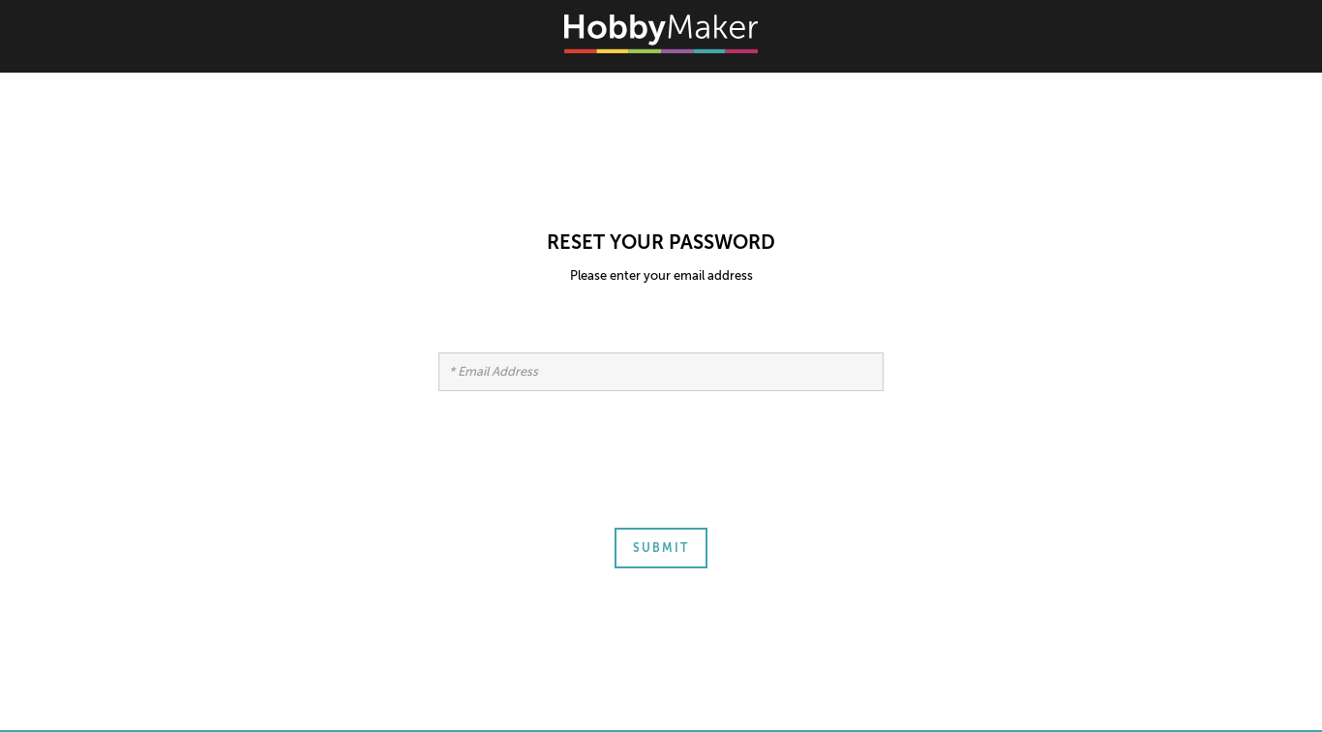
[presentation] (585, 470)
